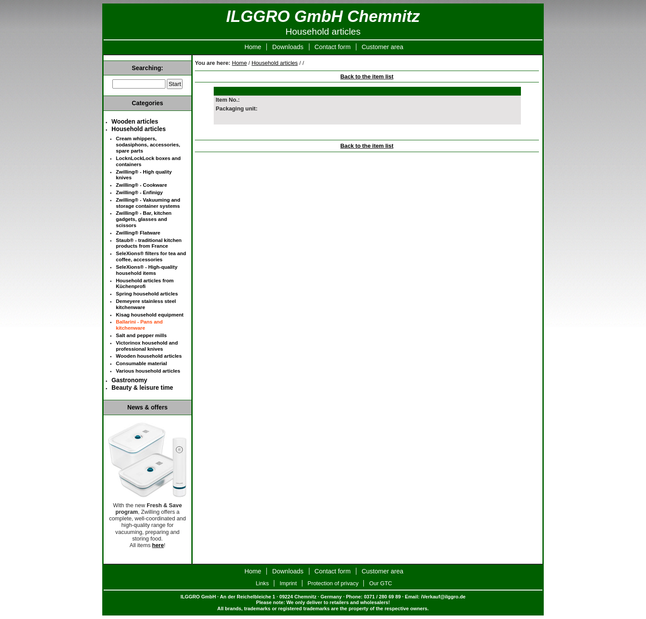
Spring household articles (147, 293)
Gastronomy (129, 380)
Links (262, 583)
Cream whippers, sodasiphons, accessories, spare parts (148, 144)
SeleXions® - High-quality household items (146, 270)
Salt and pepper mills (141, 335)
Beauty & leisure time (142, 387)
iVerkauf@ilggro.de (443, 596)
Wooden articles (134, 121)
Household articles (274, 63)
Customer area (382, 46)
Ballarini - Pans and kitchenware (139, 325)
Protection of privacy (333, 583)
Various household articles (148, 371)
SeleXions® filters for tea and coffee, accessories (151, 256)
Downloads (287, 46)
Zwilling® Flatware (138, 232)
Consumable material (141, 363)
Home (252, 46)
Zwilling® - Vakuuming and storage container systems (148, 203)
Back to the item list (367, 76)
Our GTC (380, 583)
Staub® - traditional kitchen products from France (149, 243)
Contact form (333, 46)
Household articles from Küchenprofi (145, 283)
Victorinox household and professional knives (147, 346)
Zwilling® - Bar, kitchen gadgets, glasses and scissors (144, 219)
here (158, 545)
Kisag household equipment (149, 314)
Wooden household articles (149, 356)
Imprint (288, 583)
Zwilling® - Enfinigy (139, 192)
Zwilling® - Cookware (141, 185)
